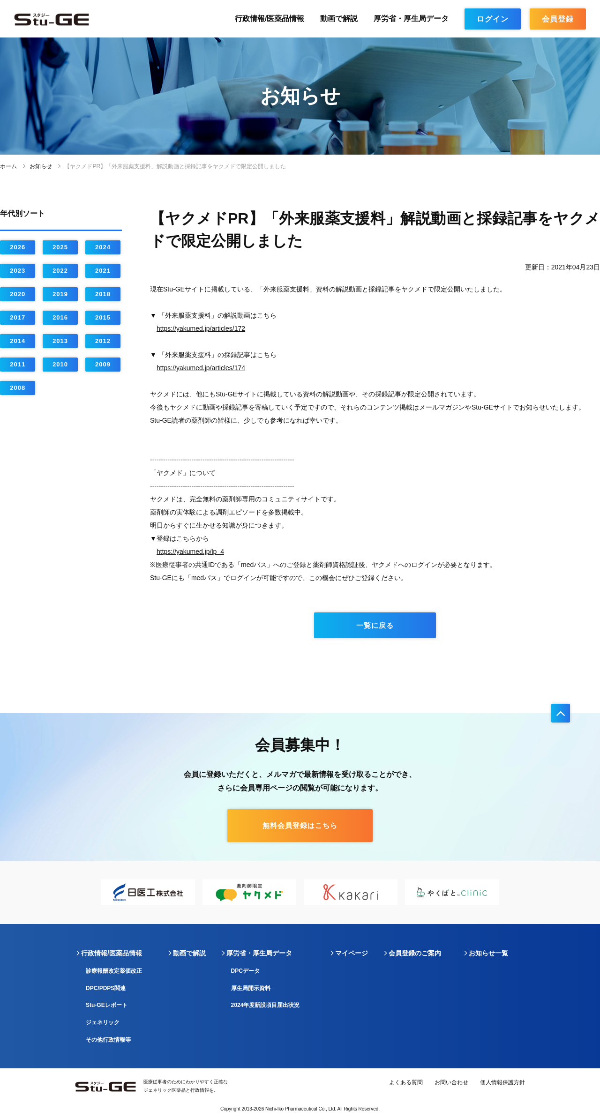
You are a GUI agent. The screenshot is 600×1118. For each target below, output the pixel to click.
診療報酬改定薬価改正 (114, 971)
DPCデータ (245, 971)
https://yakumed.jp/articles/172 (201, 328)
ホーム (8, 166)
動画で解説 (339, 18)
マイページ (351, 953)
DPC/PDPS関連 (106, 988)
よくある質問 (406, 1082)
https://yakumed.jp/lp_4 (190, 551)
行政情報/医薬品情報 (269, 18)
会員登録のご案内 (415, 953)
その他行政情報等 (108, 1039)
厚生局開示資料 (250, 988)
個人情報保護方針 (502, 1082)
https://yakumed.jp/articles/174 (201, 368)
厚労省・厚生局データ (411, 18)
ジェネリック (103, 1022)
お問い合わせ (451, 1082)
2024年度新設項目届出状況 (265, 1005)
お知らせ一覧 (488, 953)
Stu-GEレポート (107, 1005)
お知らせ (41, 166)
